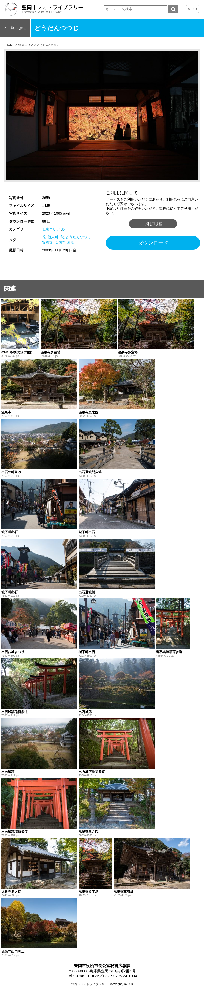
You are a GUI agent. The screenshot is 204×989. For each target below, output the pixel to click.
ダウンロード (153, 243)
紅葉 (71, 242)
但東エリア (51, 229)
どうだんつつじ (78, 237)
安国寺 (60, 242)
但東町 (53, 237)
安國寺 (47, 242)
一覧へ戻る (17, 28)
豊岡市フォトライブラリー (89, 984)
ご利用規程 (152, 224)
